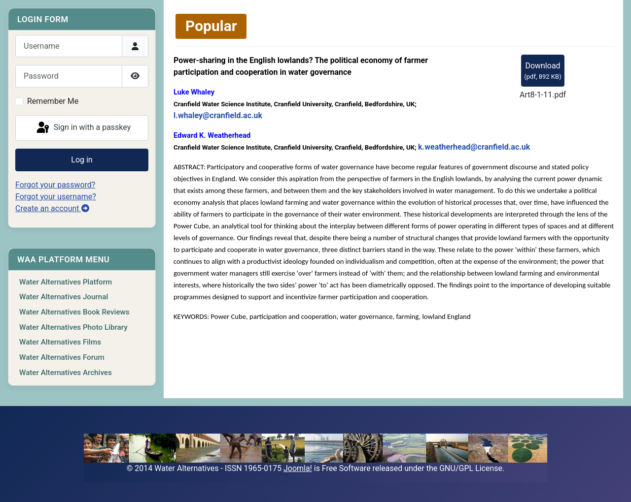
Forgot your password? (55, 184)
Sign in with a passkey (83, 128)
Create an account (52, 208)
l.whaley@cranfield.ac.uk (218, 115)
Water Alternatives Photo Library (73, 327)
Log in (81, 159)
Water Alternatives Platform (65, 282)
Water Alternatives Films (60, 342)
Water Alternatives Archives (65, 372)
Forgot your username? (55, 196)
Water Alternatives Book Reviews (74, 312)
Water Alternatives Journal (63, 296)
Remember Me (52, 101)
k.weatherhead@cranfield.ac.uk (474, 147)
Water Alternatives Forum (62, 357)
